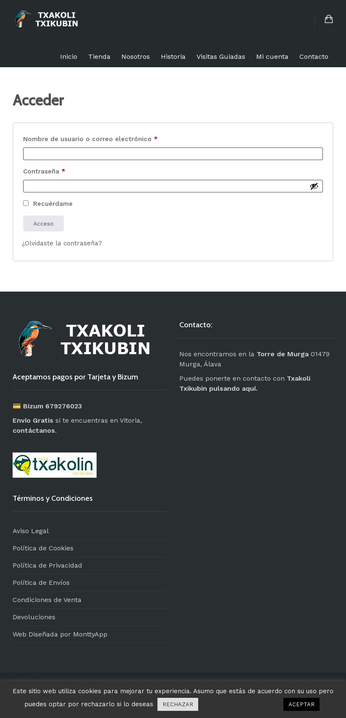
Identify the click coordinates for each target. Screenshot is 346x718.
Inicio (68, 56)
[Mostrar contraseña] (314, 186)
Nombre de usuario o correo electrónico (108, 138)
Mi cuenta (272, 56)
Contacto (313, 56)
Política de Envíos (41, 582)
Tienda (99, 56)
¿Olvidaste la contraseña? (62, 243)
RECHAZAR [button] (178, 704)
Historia (173, 56)
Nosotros (135, 56)
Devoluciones (34, 617)
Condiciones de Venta (47, 600)
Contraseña (62, 170)
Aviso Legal (31, 531)
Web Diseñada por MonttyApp (60, 634)
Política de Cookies (43, 548)
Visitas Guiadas (221, 56)
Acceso (43, 223)
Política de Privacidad (47, 565)
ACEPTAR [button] (301, 704)
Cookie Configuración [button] (241, 704)
